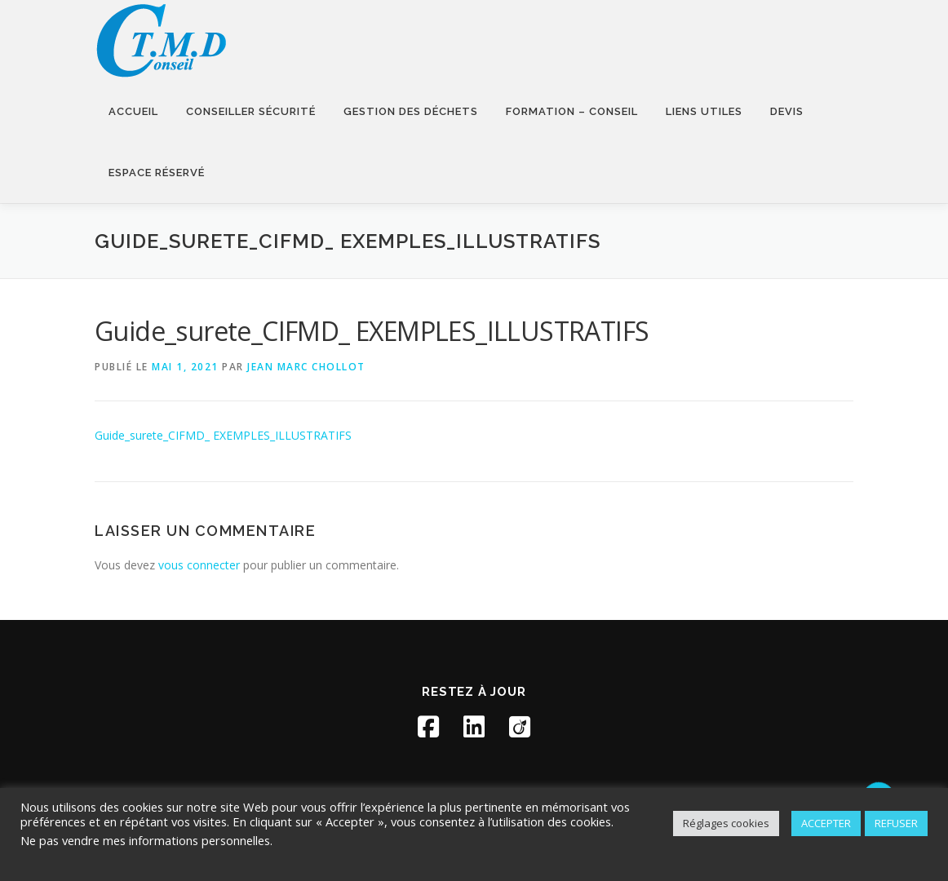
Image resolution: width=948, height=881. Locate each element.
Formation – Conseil (572, 111)
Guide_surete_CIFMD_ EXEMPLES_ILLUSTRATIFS (223, 435)
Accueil (133, 111)
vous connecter (199, 565)
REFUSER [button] (896, 823)
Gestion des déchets (410, 111)
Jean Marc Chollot (306, 367)
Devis (787, 111)
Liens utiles (704, 111)
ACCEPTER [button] (826, 823)
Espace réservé (157, 172)
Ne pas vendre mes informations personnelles (145, 840)
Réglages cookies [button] (726, 823)
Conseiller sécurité (251, 111)
